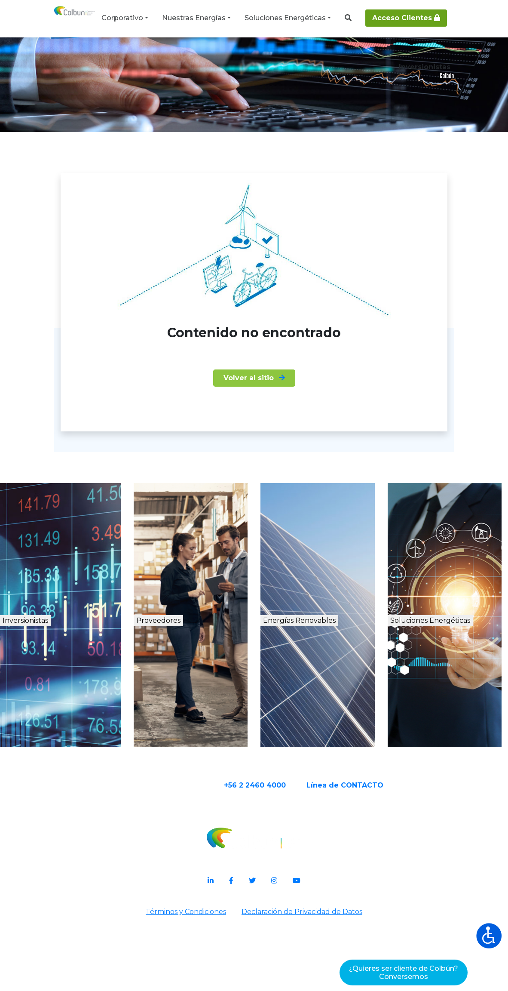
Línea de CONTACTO (378, 863)
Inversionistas (57, 700)
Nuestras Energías (194, 18)
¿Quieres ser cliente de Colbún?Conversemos (403, 972)
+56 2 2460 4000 (288, 863)
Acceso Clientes (406, 18)
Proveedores (184, 700)
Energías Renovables (325, 709)
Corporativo (122, 18)
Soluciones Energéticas (285, 18)
